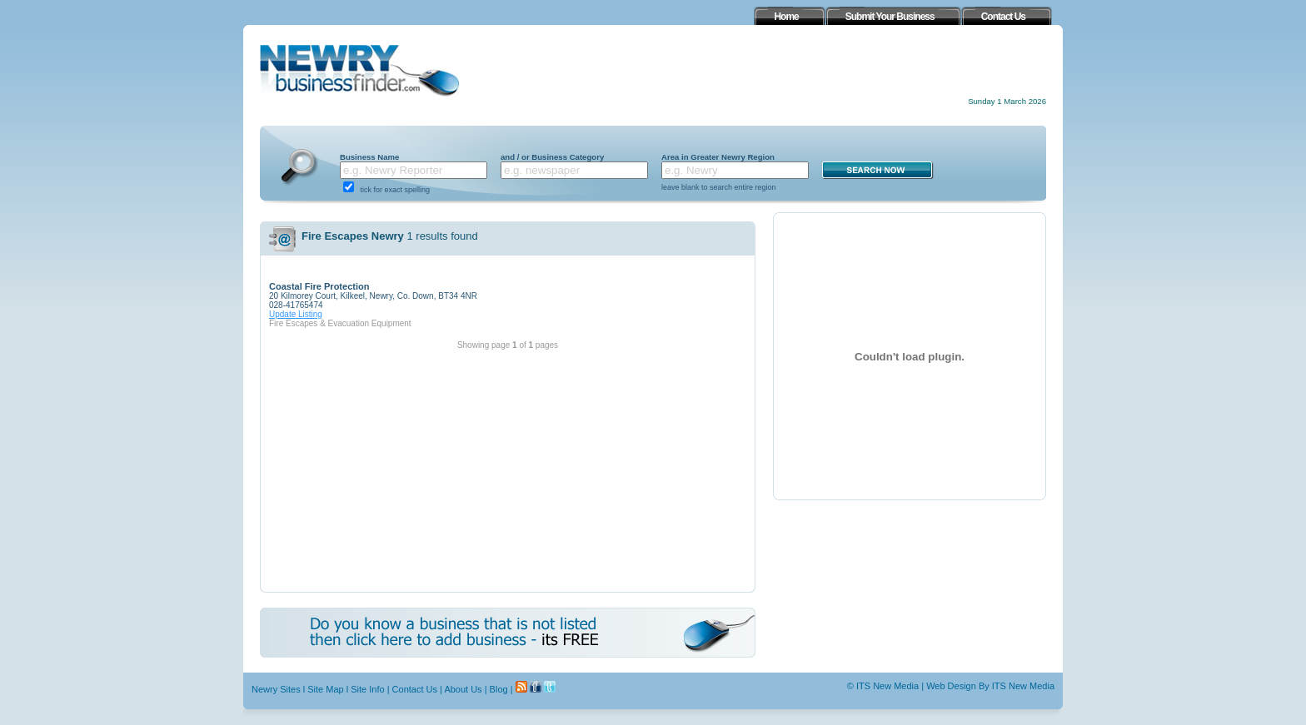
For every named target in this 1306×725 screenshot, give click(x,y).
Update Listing (295, 314)
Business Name (369, 156)
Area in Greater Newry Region (718, 156)
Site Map (325, 689)
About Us (462, 689)
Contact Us (414, 689)
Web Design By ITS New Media (990, 686)
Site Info (367, 689)
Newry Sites (276, 689)
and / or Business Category (552, 156)
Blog (499, 689)
